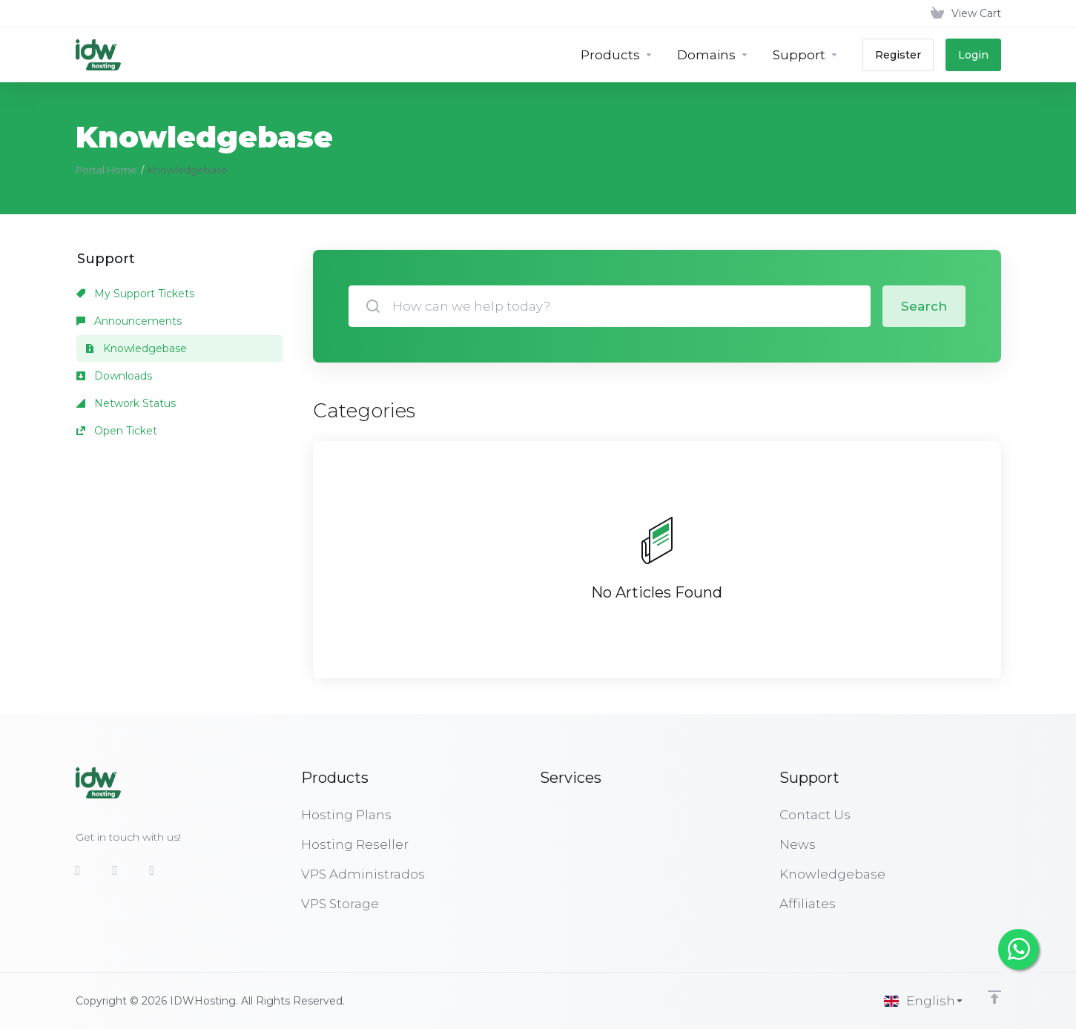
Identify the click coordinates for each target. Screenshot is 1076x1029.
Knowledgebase (136, 348)
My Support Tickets (135, 293)
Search (924, 306)
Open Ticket (116, 430)
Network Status (126, 403)
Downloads (114, 376)
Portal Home (106, 170)
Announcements (129, 321)
